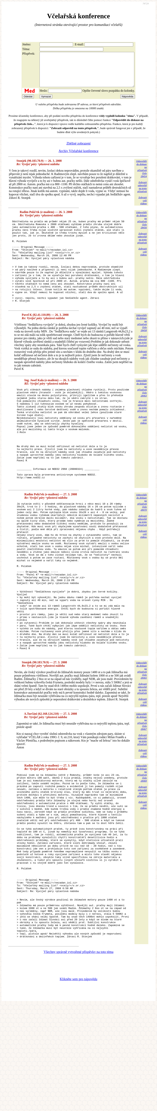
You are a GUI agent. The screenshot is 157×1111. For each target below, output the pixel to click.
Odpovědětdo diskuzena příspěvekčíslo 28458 (141, 346)
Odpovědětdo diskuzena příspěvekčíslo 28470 (141, 545)
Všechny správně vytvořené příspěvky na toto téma (78, 1058)
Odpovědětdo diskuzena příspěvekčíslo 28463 (141, 412)
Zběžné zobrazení (78, 150)
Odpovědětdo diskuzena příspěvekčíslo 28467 (141, 795)
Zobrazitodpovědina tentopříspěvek (142, 194)
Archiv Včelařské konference (79, 158)
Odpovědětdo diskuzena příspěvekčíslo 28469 (141, 846)
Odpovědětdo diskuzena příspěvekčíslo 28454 (141, 175)
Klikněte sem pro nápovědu (78, 1086)
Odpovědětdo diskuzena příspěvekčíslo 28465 (141, 743)
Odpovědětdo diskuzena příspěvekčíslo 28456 (141, 227)
